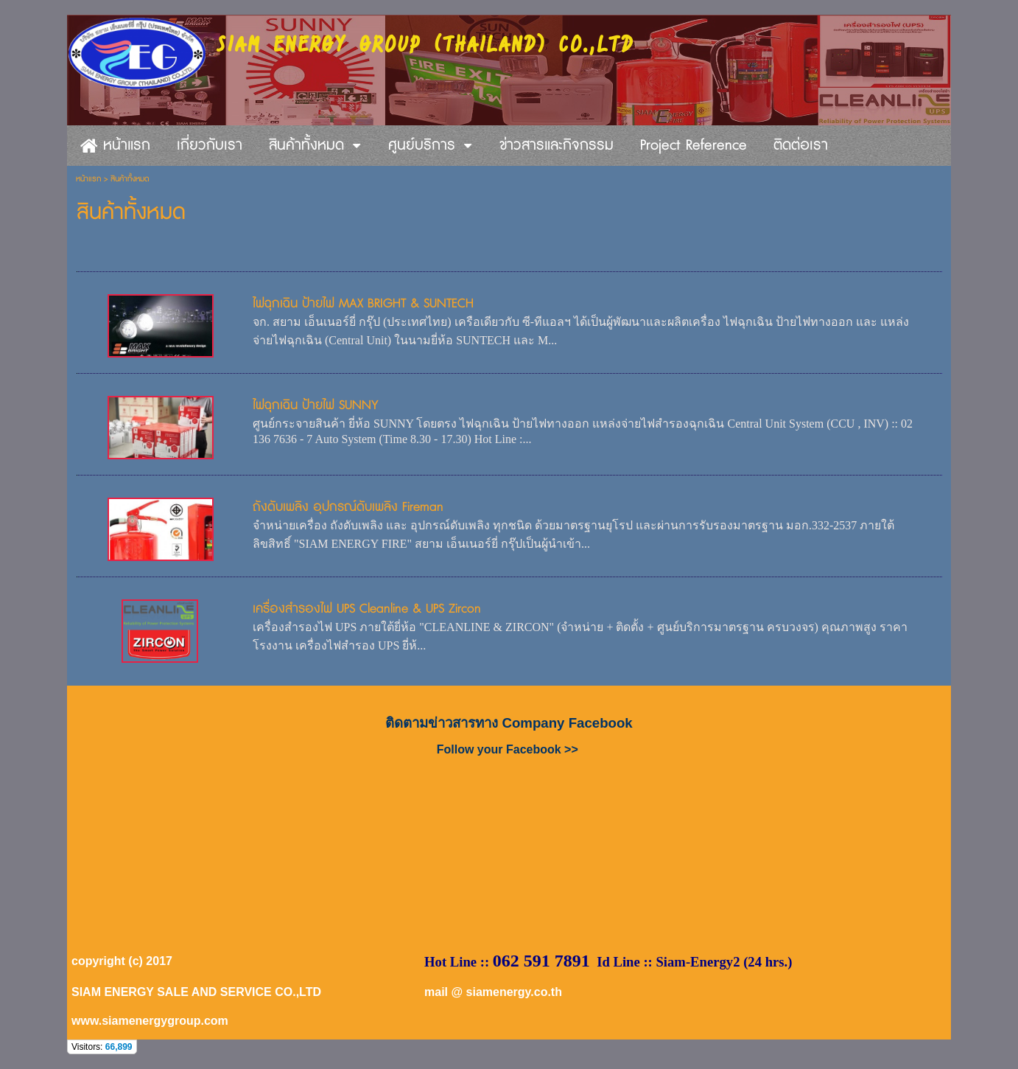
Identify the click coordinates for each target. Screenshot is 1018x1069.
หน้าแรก (88, 178)
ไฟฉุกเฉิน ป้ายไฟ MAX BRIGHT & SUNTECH (363, 303)
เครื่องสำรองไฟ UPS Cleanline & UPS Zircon (367, 608)
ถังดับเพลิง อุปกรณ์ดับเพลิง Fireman (348, 507)
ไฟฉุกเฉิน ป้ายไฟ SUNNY (316, 405)
